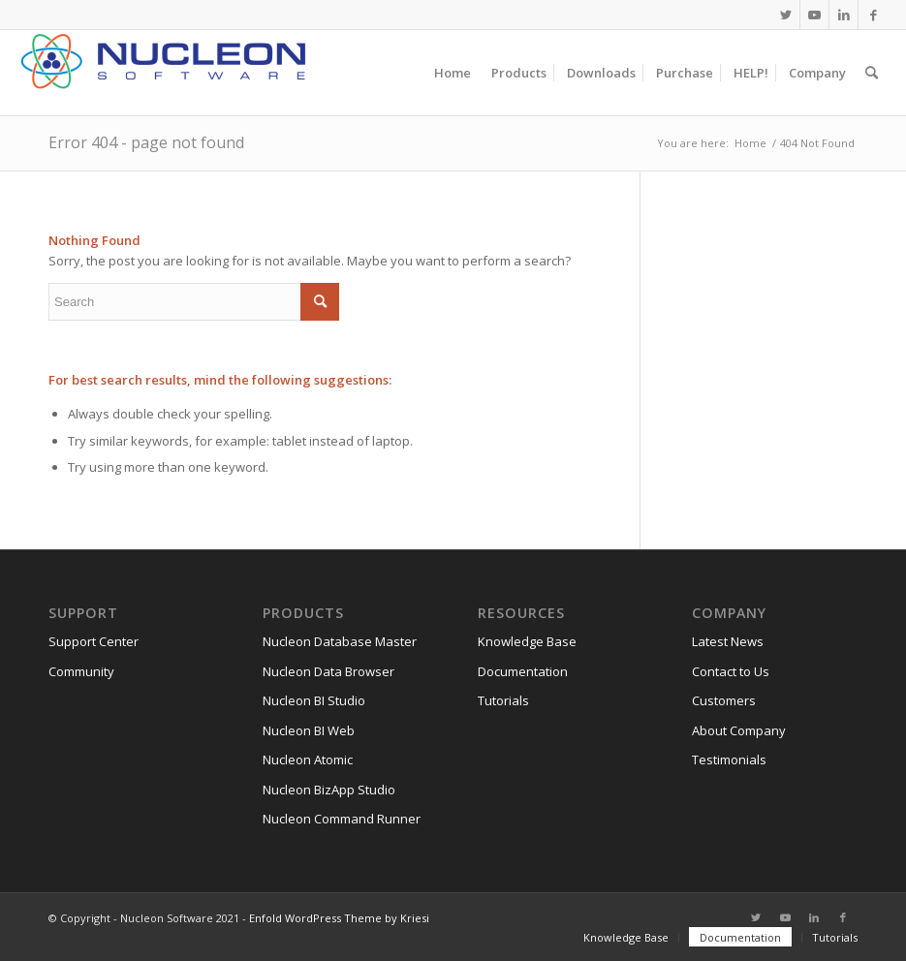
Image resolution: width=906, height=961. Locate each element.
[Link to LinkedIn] (843, 14)
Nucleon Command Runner (342, 818)
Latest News (728, 641)
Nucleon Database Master (340, 641)
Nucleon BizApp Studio (329, 789)
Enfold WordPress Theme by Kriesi (339, 918)
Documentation (523, 671)
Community (81, 671)
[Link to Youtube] (814, 14)
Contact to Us (730, 671)
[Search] (872, 72)
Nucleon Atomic (308, 759)
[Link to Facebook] (873, 14)
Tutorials (503, 700)
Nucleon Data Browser (328, 671)
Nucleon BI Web (309, 730)
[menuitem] (452, 72)
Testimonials (729, 759)
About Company (739, 730)
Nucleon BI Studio (314, 700)
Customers (724, 700)
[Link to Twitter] (785, 14)
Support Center (93, 641)
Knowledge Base (527, 641)
